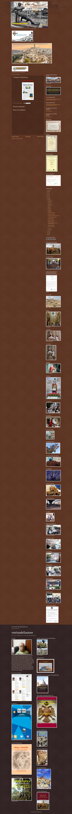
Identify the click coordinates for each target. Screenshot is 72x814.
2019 (48, 231)
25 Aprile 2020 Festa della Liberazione (53, 215)
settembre (49, 204)
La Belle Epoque (48, 116)
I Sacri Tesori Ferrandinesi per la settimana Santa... (52, 223)
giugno (49, 208)
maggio (49, 210)
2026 (48, 190)
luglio (49, 207)
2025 (48, 191)
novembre (49, 201)
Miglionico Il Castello (51, 221)
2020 (48, 198)
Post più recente (15, 136)
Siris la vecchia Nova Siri (51, 214)
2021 (48, 197)
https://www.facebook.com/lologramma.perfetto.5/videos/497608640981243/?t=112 (53, 105)
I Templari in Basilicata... (51, 225)
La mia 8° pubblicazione (51, 212)
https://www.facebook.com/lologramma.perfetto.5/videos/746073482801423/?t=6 (53, 99)
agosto (49, 205)
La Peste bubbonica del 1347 (52, 217)
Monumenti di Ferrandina (15, 628)
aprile (49, 211)
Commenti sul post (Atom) (19, 138)
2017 (48, 234)
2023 (48, 194)
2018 (48, 233)
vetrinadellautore (22, 632)
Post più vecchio (40, 136)
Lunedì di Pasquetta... (51, 218)
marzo (49, 228)
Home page (27, 136)
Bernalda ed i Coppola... (51, 226)
